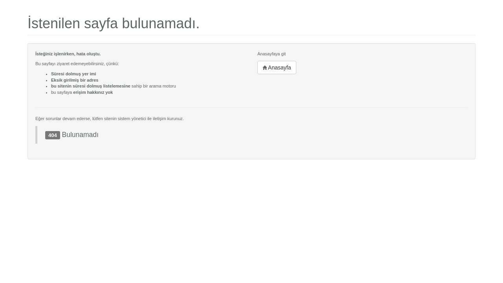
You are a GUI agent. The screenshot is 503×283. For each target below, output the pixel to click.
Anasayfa (277, 67)
